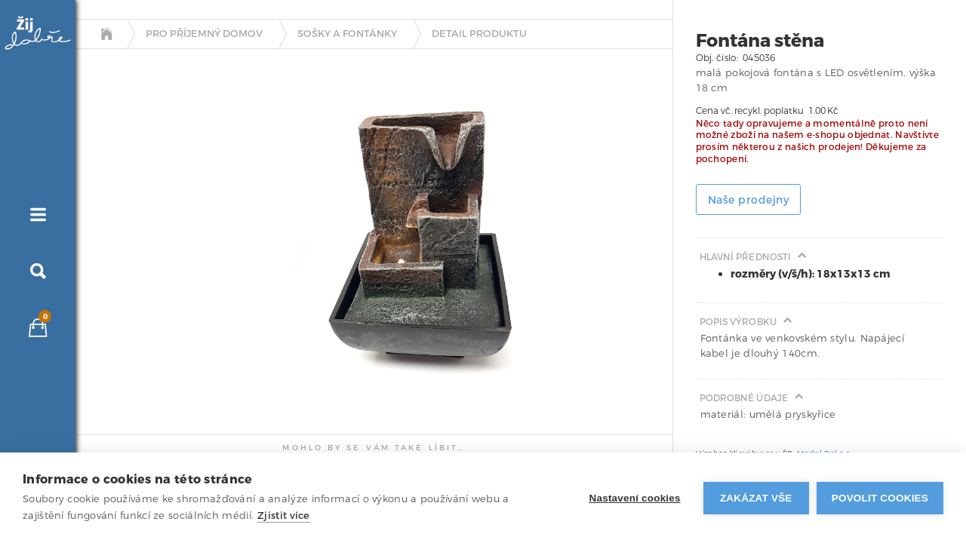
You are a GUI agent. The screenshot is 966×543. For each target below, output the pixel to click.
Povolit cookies (880, 498)
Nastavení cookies (635, 498)
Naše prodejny (748, 200)
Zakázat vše (756, 498)
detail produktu (479, 34)
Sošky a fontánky (347, 34)
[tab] (117, 213)
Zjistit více (283, 515)
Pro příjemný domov (204, 34)
